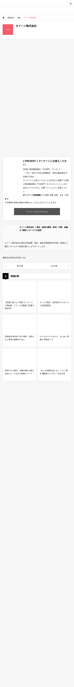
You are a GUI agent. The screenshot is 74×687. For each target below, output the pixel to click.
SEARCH (70, 3)
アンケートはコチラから (37, 212)
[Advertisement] (37, 573)
